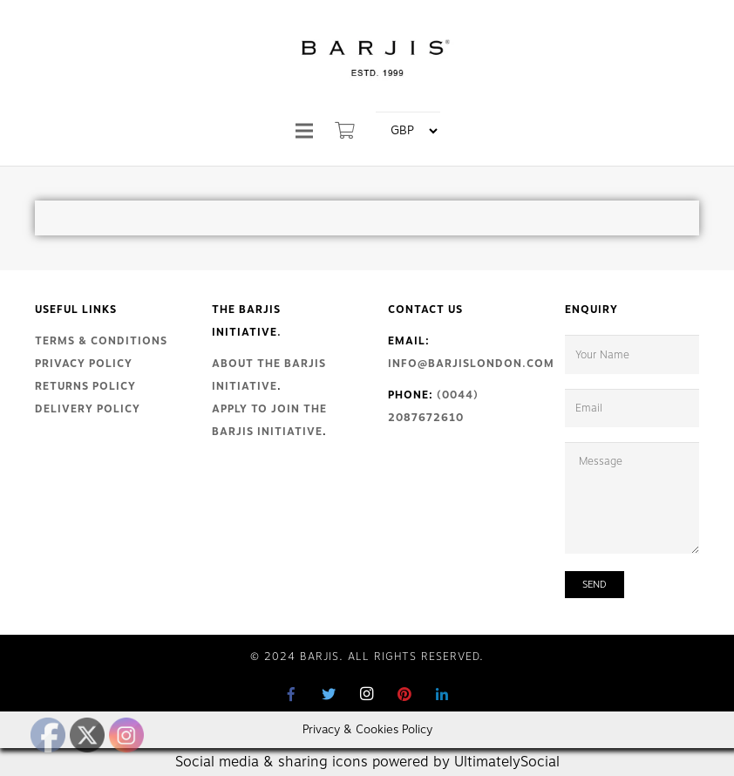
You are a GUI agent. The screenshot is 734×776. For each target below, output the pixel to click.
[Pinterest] (404, 694)
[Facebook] (292, 694)
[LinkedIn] (442, 694)
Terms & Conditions (101, 341)
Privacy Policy (84, 363)
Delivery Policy (87, 409)
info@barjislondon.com (471, 363)
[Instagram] (367, 694)
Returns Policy (85, 386)
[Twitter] (329, 694)
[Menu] (304, 131)
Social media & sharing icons (273, 762)
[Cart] (345, 131)
